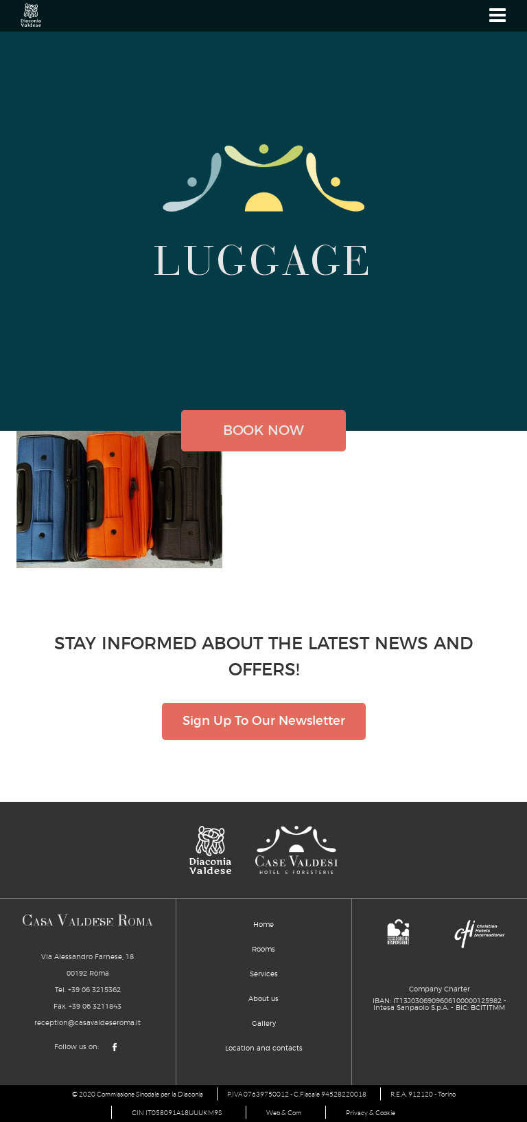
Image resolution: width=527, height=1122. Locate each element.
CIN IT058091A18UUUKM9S (177, 1113)
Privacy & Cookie (370, 1113)
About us (263, 999)
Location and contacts (264, 1048)
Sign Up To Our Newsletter (264, 721)
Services (264, 974)
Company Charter (439, 989)
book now (263, 431)
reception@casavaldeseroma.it (87, 1023)
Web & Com (283, 1113)
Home (263, 924)
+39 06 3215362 (94, 990)
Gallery (264, 1023)
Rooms (263, 949)
